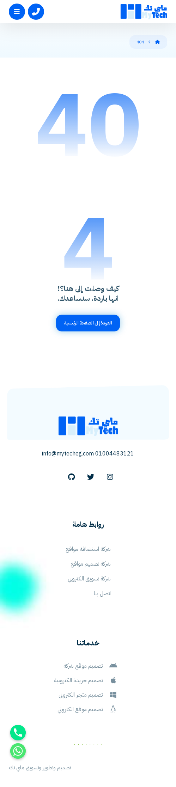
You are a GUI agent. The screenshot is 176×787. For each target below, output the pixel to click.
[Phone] (18, 732)
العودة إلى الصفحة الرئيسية (88, 323)
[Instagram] (110, 477)
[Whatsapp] (18, 751)
